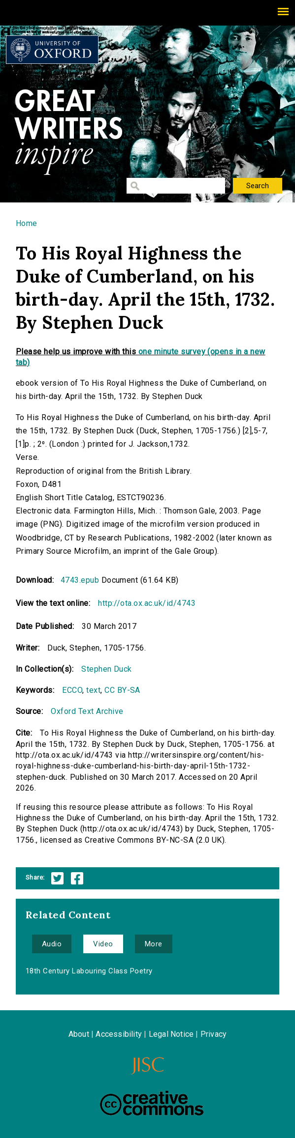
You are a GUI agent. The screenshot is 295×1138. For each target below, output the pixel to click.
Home (26, 223)
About (78, 1034)
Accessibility (119, 1034)
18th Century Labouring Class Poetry (89, 971)
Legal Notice (171, 1034)
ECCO (72, 690)
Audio (52, 943)
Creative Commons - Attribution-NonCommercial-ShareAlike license (151, 1103)
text (93, 690)
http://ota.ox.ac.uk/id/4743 (147, 603)
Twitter (57, 878)
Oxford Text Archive (87, 711)
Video (103, 943)
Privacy (213, 1034)
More (154, 943)
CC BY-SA (122, 690)
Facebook (77, 878)
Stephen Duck (106, 669)
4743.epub (80, 580)
